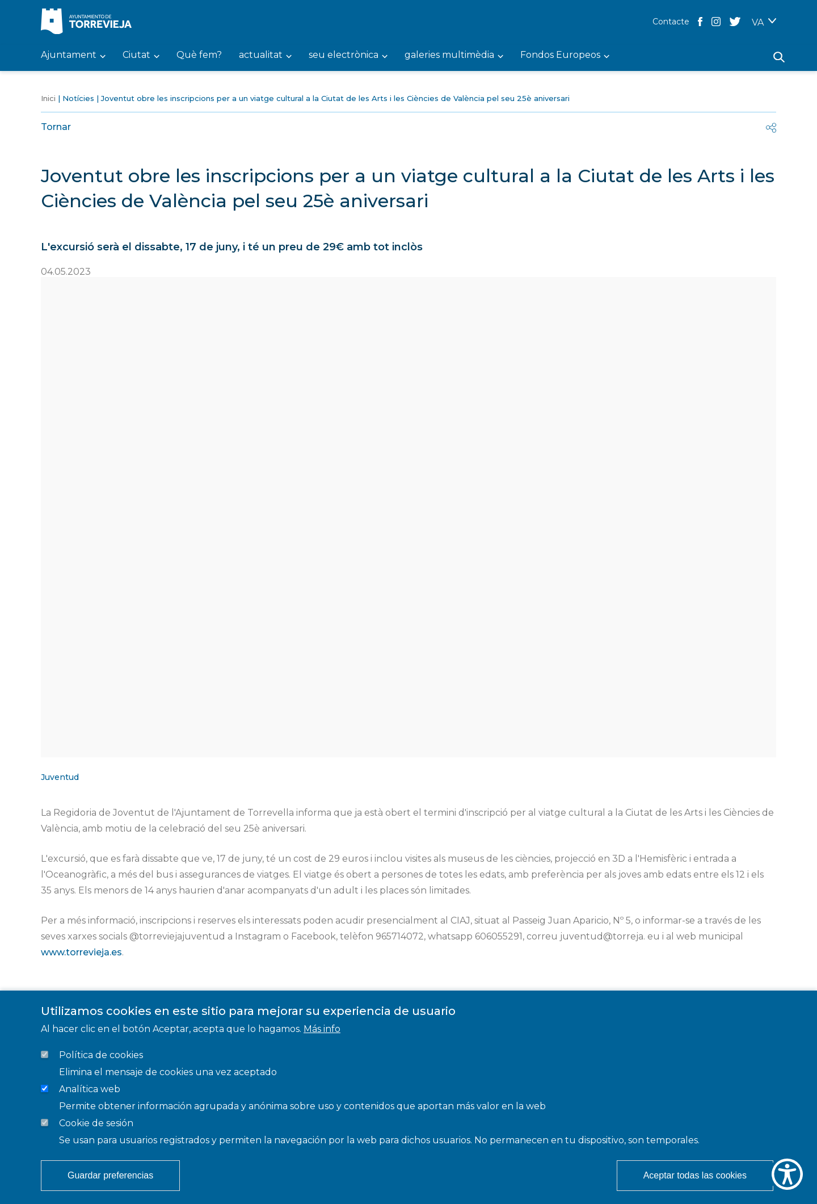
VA (758, 22)
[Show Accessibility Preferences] (787, 1174)
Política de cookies (101, 1055)
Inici (48, 98)
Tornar (56, 126)
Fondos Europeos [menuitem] (560, 55)
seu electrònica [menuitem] (343, 55)
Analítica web (89, 1089)
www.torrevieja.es (81, 952)
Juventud (60, 777)
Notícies (78, 98)
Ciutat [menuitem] (136, 55)
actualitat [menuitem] (261, 55)
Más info (322, 1028)
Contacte (670, 21)
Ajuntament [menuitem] (68, 55)
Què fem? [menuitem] (199, 55)
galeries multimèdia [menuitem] (449, 55)
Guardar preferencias (110, 1175)
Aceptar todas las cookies (695, 1175)
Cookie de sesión (96, 1123)
